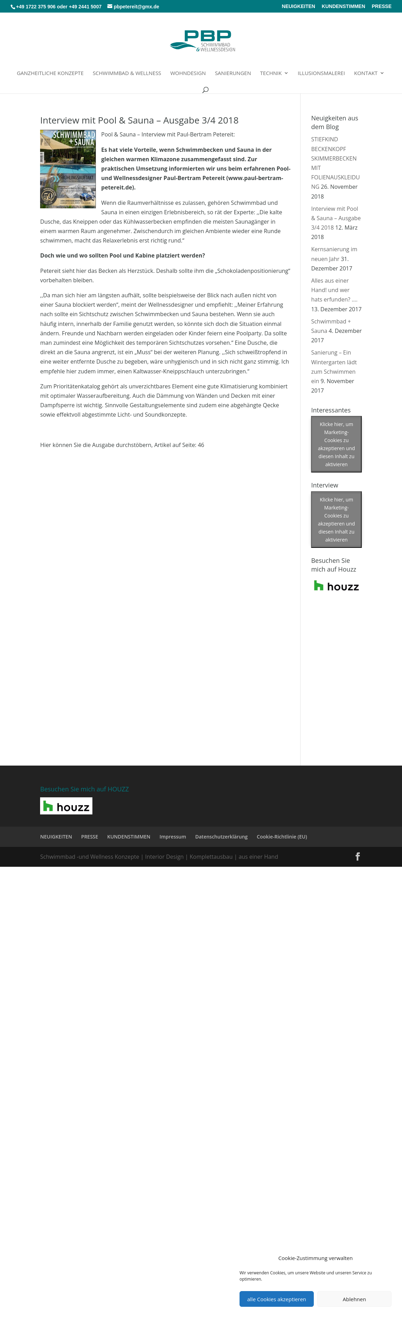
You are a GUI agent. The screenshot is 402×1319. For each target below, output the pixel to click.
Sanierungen (233, 73)
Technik (271, 73)
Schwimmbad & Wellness (127, 73)
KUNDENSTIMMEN (343, 6)
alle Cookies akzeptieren (276, 1299)
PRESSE (382, 6)
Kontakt (366, 73)
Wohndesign (188, 73)
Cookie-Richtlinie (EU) (282, 836)
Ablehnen (354, 1299)
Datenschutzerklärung (221, 836)
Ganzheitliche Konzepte (50, 73)
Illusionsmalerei (321, 73)
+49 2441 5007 (85, 6)
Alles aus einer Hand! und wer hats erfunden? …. (334, 290)
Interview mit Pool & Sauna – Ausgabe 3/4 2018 (139, 120)
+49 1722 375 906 (35, 6)
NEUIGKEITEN (298, 6)
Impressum (172, 836)
